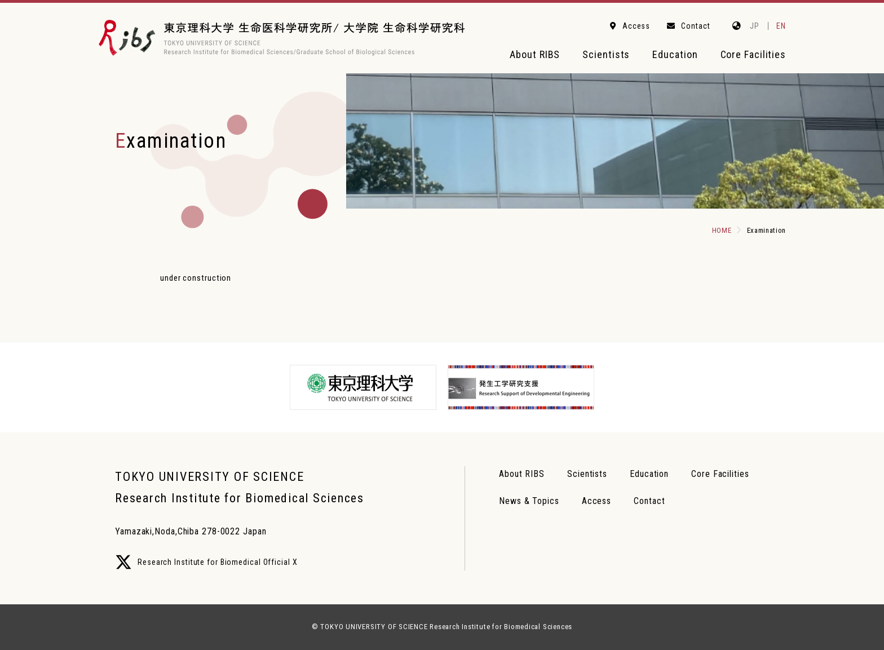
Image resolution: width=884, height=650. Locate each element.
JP (754, 25)
